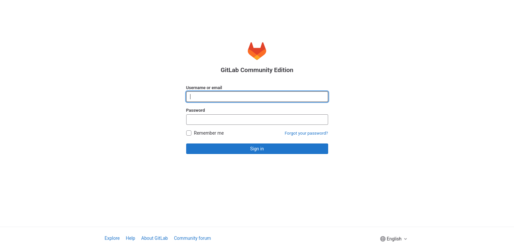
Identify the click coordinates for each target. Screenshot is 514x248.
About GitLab (154, 238)
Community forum (192, 238)
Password (195, 110)
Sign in (257, 148)
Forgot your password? (306, 133)
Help (130, 238)
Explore (112, 238)
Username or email (204, 87)
